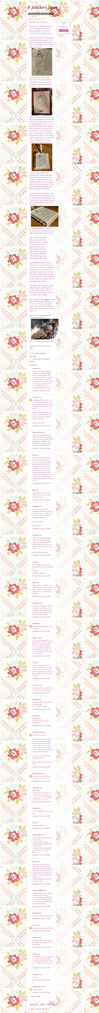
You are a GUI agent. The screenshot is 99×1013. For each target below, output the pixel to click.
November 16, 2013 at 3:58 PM (41, 802)
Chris (33, 823)
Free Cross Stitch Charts (47, 13)
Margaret (35, 368)
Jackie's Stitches (37, 432)
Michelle (34, 623)
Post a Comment (35, 996)
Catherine (35, 808)
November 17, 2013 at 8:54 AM (41, 828)
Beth (33, 490)
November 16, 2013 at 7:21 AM (41, 631)
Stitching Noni (36, 835)
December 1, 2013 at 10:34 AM (41, 992)
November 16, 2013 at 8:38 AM (41, 678)
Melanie (34, 954)
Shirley (34, 455)
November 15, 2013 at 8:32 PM (41, 529)
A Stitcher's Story (42, 7)
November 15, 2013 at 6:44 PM (41, 448)
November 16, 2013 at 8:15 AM (41, 656)
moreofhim (35, 506)
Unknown (35, 397)
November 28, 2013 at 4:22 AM (41, 980)
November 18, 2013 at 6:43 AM (41, 919)
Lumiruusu (35, 788)
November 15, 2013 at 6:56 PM (41, 500)
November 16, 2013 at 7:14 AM (41, 617)
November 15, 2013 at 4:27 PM (41, 391)
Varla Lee (35, 937)
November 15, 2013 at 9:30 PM (41, 555)
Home (42, 1004)
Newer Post (33, 1004)
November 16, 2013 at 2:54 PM (41, 767)
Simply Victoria (36, 773)
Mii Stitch (35, 913)
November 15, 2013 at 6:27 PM (41, 426)
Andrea (34, 925)
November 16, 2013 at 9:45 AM (41, 709)
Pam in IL (35, 535)
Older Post (51, 1004)
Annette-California (37, 890)
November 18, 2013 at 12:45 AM (41, 884)
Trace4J (34, 716)
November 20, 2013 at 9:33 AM (41, 947)
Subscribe (64, 30)
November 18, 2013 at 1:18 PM (41, 931)
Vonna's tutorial (38, 228)
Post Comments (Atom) (43, 1009)
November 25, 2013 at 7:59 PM (41, 968)
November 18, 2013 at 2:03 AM (41, 906)
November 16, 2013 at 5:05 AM (41, 596)
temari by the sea (37, 987)
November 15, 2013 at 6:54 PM (41, 483)
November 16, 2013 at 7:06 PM (41, 816)
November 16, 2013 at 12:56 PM (41, 726)
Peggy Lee (35, 638)
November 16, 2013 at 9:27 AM (41, 693)
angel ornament (38, 359)
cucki (33, 562)
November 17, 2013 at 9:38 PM (41, 855)
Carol (33, 662)
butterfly (35, 699)
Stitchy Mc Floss (37, 732)
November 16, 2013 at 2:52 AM (41, 576)
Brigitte (34, 862)
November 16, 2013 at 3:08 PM (41, 781)
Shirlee (34, 582)
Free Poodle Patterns (34, 13)
